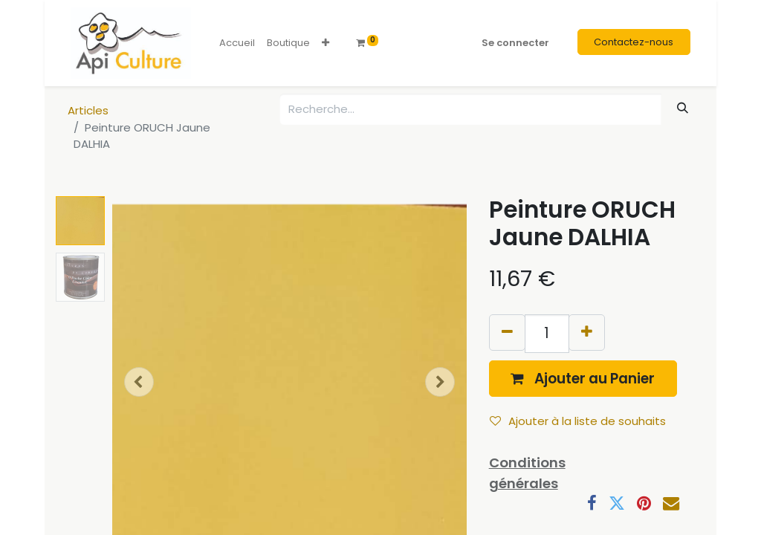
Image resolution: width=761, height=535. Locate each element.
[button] (325, 43)
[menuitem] (237, 43)
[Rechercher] (683, 108)
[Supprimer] (507, 332)
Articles (88, 110)
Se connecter (515, 43)
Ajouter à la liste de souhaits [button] (578, 421)
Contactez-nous (633, 42)
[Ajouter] (587, 332)
